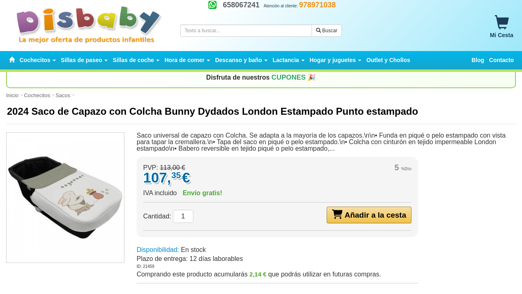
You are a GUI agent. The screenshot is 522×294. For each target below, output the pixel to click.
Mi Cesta (501, 27)
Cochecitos (37, 95)
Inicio (12, 95)
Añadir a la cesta (369, 214)
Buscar (327, 30)
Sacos (62, 95)
